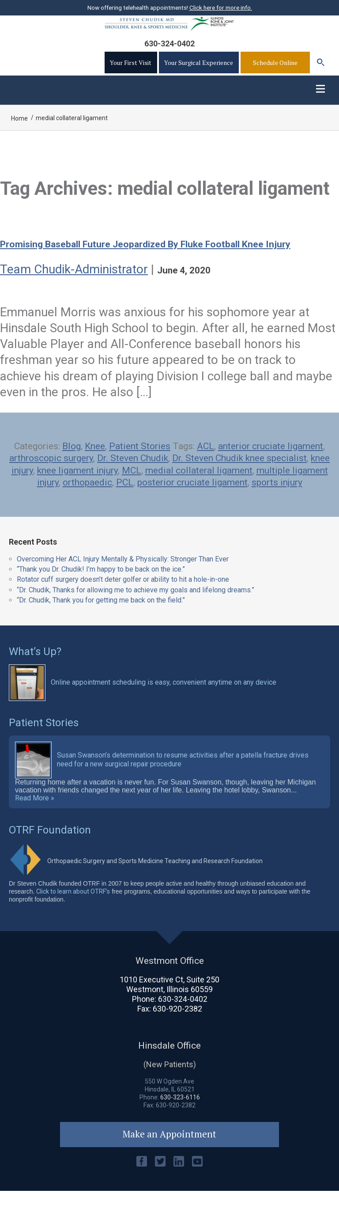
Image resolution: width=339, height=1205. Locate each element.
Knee (95, 459)
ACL (205, 459)
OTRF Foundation (50, 843)
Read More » (34, 811)
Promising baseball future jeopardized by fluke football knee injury (150, 257)
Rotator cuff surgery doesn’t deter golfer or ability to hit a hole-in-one (123, 592)
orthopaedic (87, 495)
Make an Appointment (170, 1148)
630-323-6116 (180, 1110)
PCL (124, 495)
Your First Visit (130, 71)
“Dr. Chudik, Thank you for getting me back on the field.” (101, 613)
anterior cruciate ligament (270, 459)
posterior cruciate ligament (192, 495)
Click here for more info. (220, 7)
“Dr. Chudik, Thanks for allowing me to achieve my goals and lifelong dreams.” (135, 603)
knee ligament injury (77, 483)
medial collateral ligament (198, 483)
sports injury (277, 495)
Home (19, 131)
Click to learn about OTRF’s (73, 904)
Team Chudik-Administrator (74, 282)
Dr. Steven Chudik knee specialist (239, 471)
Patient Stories (139, 459)
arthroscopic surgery (51, 471)
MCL (131, 483)
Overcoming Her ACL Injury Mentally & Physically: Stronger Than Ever (123, 572)
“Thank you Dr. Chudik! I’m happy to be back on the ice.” (101, 582)
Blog (71, 459)
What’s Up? (35, 664)
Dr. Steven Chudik (132, 471)
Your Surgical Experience (198, 71)
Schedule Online (275, 71)
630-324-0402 (169, 52)
